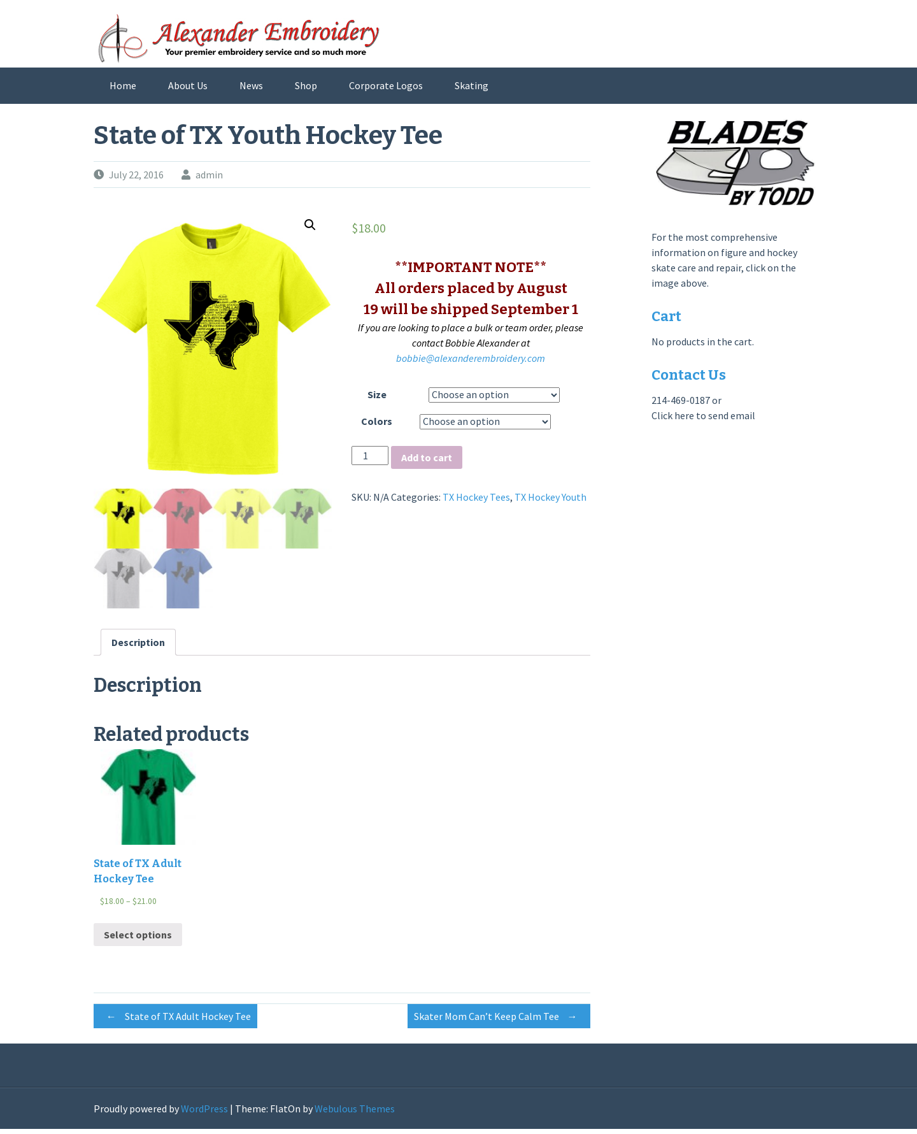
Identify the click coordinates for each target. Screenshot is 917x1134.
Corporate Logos (386, 85)
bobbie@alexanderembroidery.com (470, 358)
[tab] (138, 647)
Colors (376, 421)
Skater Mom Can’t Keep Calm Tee (499, 1022)
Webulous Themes (355, 1113)
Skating (471, 85)
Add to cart (426, 457)
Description (138, 647)
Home (123, 85)
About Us (188, 85)
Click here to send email (703, 415)
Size (377, 394)
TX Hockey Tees (476, 497)
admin (209, 174)
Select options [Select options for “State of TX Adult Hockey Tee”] (138, 939)
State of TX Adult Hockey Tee (175, 1022)
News (251, 85)
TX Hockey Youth (550, 497)
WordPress (204, 1113)
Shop (306, 85)
